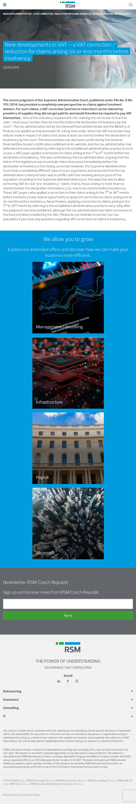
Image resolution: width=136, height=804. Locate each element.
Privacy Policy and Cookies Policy (21, 794)
